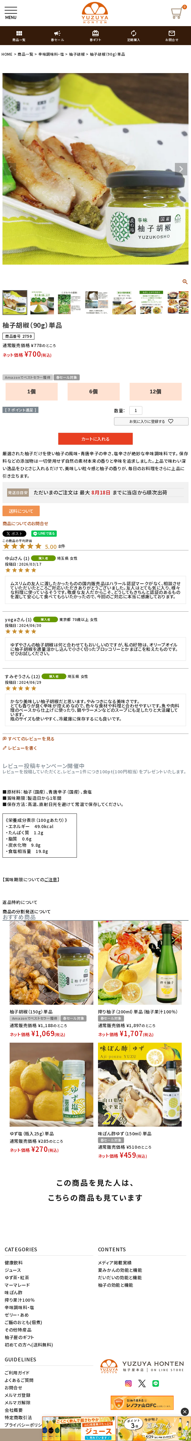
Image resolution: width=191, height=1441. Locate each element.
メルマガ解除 (17, 1402)
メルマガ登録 (17, 1395)
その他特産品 (18, 1330)
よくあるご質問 (19, 1380)
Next (181, 169)
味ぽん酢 (14, 1292)
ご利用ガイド (17, 1372)
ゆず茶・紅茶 (17, 1277)
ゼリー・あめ (17, 1315)
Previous (10, 169)
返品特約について (20, 902)
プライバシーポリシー (26, 1425)
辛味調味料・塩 (51, 54)
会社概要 (14, 1410)
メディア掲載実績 (115, 1262)
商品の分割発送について (26, 911)
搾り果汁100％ (20, 1300)
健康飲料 (14, 1262)
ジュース (13, 1270)
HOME (7, 54)
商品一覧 (25, 54)
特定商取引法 (18, 1417)
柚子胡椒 (77, 54)
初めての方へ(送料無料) (29, 1344)
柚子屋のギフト (19, 1337)
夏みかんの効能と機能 (120, 1270)
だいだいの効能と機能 (120, 1277)
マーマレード (17, 1285)
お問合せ (13, 1387)
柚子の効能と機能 (116, 1285)
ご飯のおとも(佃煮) (23, 1322)
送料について (21, 511)
